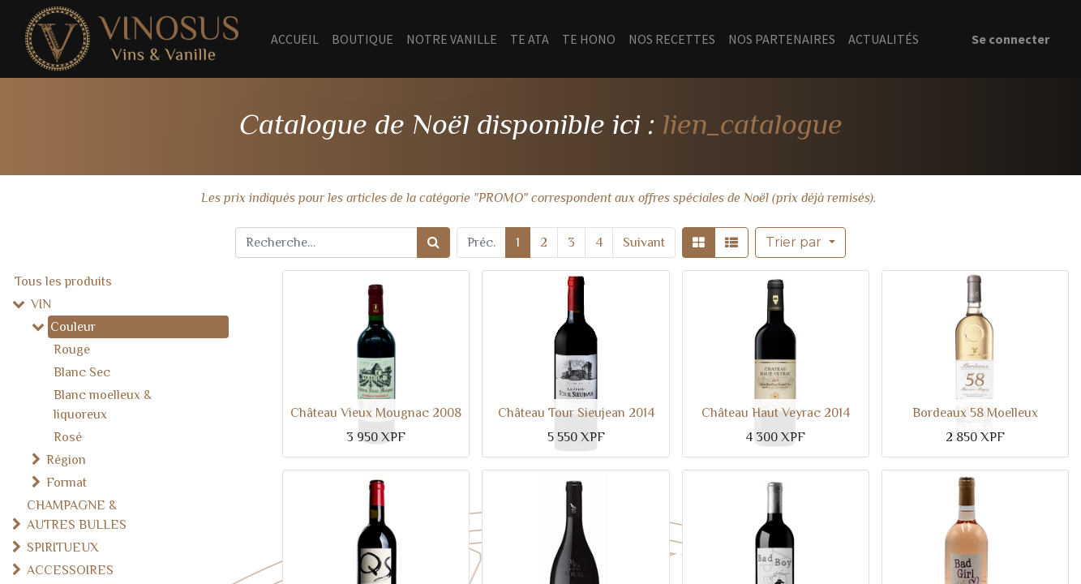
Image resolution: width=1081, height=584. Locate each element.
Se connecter (1010, 39)
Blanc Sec (82, 372)
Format (66, 482)
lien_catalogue (753, 124)
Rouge (72, 349)
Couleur (73, 327)
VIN (41, 304)
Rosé (68, 437)
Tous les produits (63, 281)
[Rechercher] (433, 242)
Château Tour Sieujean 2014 (576, 413)
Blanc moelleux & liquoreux (103, 405)
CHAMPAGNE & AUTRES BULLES (77, 515)
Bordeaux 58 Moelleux (975, 413)
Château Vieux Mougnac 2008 (375, 413)
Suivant (644, 242)
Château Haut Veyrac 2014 (775, 413)
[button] (800, 242)
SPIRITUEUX (63, 547)
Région (66, 460)
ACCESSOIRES (70, 570)
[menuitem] (294, 39)
